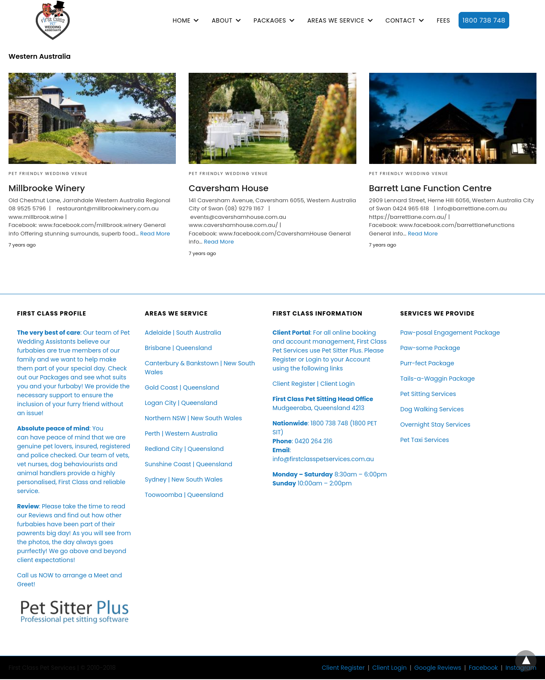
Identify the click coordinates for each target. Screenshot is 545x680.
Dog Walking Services (432, 409)
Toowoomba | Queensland (184, 495)
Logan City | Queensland (181, 403)
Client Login (337, 383)
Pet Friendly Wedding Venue (48, 173)
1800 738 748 (483, 20)
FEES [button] (443, 20)
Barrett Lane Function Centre (430, 188)
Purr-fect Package (427, 363)
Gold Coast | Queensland (182, 387)
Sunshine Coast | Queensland (188, 464)
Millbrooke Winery (47, 188)
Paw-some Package (430, 348)
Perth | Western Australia (181, 433)
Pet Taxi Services (424, 440)
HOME (181, 20)
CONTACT (400, 20)
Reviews (40, 515)
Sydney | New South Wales (184, 479)
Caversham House (228, 188)
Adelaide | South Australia (183, 332)
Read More (155, 234)
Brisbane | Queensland (178, 348)
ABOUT (222, 20)
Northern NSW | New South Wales (193, 418)
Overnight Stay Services (435, 424)
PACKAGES (269, 20)
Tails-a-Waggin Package (437, 378)
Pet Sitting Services (428, 394)
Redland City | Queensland (184, 449)
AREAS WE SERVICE (335, 20)
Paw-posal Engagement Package (450, 332)
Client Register (294, 383)
